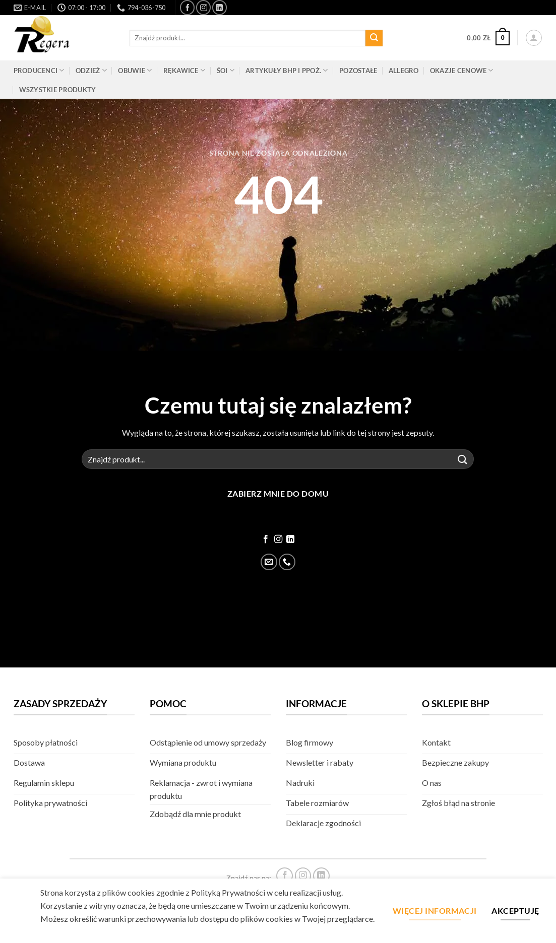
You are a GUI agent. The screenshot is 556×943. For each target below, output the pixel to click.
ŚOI (225, 70)
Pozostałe (358, 70)
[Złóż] (374, 38)
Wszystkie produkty (57, 90)
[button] (488, 38)
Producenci (39, 70)
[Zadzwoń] (287, 562)
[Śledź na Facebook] (187, 7)
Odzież (91, 70)
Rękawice (184, 70)
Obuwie (135, 70)
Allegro (404, 70)
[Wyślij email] (269, 562)
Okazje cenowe (461, 70)
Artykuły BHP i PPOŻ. (286, 70)
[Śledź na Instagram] (203, 7)
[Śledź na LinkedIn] (219, 7)
